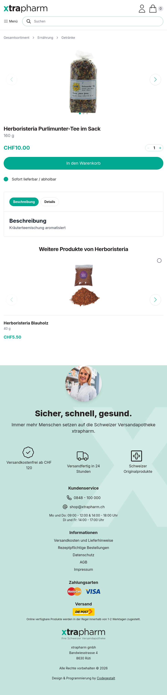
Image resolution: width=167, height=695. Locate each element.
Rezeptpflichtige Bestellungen (83, 547)
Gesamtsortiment (16, 37)
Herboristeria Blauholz (26, 323)
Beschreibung (24, 202)
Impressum (83, 569)
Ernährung (45, 37)
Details (49, 202)
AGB (83, 562)
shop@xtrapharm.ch (87, 507)
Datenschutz (83, 555)
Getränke (68, 37)
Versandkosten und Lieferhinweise (83, 540)
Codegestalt (106, 678)
